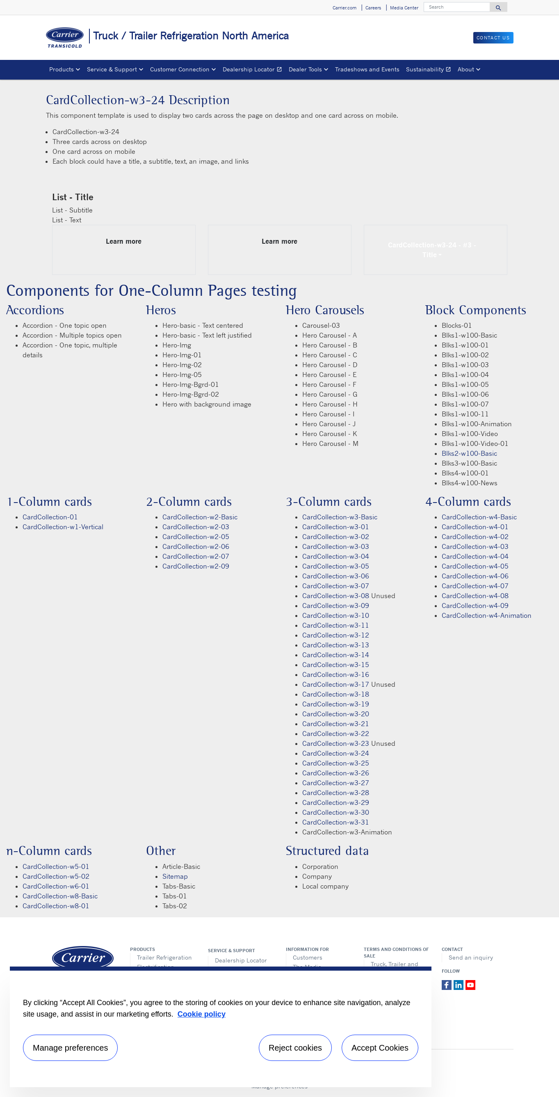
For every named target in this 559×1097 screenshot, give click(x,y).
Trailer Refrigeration (164, 957)
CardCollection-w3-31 (335, 822)
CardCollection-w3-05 (335, 566)
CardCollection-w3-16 (335, 674)
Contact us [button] (493, 38)
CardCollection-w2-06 (195, 546)
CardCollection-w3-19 (335, 704)
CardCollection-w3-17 (335, 684)
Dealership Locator (254, 70)
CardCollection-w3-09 (335, 605)
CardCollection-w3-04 (335, 556)
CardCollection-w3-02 (335, 537)
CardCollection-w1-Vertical (63, 527)
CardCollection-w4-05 (475, 566)
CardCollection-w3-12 (335, 635)
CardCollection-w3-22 (335, 733)
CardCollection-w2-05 (195, 537)
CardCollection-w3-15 (335, 664)
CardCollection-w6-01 (56, 886)
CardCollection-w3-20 (335, 714)
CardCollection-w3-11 (335, 625)
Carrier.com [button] (344, 8)
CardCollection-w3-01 (335, 527)
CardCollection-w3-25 (335, 763)
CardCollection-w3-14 (335, 655)
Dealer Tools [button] (305, 69)
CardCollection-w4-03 (475, 546)
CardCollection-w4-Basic (479, 517)
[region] (220, 1027)
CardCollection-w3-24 (335, 753)
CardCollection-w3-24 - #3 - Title (438, 250)
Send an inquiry (471, 957)
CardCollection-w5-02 (56, 876)
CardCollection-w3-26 (335, 773)
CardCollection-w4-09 (475, 605)
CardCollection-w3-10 (335, 615)
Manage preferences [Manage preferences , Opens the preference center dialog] (70, 1047)
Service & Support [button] (112, 69)
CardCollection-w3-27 (335, 783)
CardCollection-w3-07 (335, 586)
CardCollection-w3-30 (335, 812)
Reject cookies (295, 1047)
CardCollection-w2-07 (195, 556)
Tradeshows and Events (367, 69)
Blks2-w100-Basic (469, 453)
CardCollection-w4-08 (475, 596)
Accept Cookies (379, 1047)
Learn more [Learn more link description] (123, 241)
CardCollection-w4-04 (475, 556)
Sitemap (175, 876)
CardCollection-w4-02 (475, 537)
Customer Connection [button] (180, 69)
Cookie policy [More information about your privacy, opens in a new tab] (202, 1014)
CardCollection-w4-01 (475, 527)
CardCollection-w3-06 (335, 576)
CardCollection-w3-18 (335, 694)
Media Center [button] (404, 8)
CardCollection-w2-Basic (199, 517)
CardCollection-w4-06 (475, 576)
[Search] (457, 7)
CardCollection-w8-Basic (60, 896)
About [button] (466, 69)
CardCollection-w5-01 (56, 866)
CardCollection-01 (50, 517)
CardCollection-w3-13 (335, 645)
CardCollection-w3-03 (335, 546)
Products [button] (61, 69)
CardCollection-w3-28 (335, 792)
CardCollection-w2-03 (195, 527)
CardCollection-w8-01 (56, 906)
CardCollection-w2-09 (195, 566)
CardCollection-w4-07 (475, 586)
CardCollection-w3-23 (335, 743)
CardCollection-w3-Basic (339, 517)
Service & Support (231, 950)
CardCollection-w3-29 (335, 802)
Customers (307, 957)
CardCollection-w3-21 (335, 724)
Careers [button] (373, 8)
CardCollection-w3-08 (335, 596)
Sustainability (430, 70)
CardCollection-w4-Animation (487, 615)
